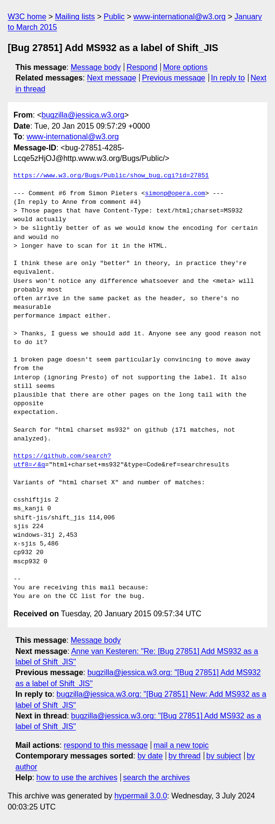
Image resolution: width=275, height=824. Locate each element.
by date (149, 756)
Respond (142, 67)
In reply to (228, 78)
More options (185, 67)
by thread (185, 756)
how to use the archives (77, 777)
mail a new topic (181, 745)
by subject (223, 756)
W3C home (27, 17)
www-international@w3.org (179, 17)
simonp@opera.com (175, 193)
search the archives (156, 777)
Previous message (174, 78)
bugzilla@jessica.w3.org (82, 115)
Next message (111, 78)
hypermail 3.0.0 (140, 796)
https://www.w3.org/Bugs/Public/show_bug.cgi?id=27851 (111, 176)
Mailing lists (75, 17)
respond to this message (105, 745)
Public (114, 17)
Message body (96, 67)
